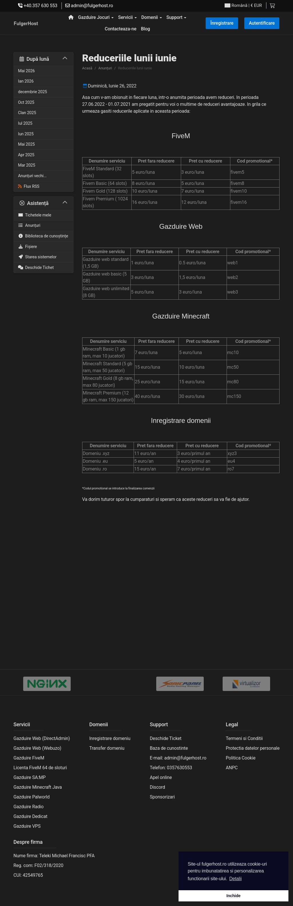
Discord (157, 787)
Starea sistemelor (37, 257)
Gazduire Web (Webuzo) (37, 748)
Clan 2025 (27, 112)
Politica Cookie (241, 758)
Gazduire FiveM (28, 758)
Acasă (87, 68)
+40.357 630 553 (37, 5)
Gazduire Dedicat (30, 816)
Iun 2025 (25, 134)
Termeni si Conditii (244, 738)
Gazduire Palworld (31, 797)
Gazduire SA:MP (29, 777)
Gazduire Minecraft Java (37, 787)
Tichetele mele (34, 215)
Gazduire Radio (28, 806)
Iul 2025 (25, 123)
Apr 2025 (26, 155)
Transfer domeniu (106, 748)
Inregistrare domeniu (109, 738)
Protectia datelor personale (253, 748)
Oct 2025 (26, 102)
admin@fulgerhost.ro (89, 5)
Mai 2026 (26, 71)
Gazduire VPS (27, 826)
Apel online (161, 777)
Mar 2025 (26, 165)
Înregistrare (221, 23)
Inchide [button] (233, 895)
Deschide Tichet (36, 267)
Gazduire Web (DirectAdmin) (41, 738)
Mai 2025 (26, 144)
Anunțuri (29, 225)
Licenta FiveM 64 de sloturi (40, 767)
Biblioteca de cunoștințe (43, 236)
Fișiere (27, 246)
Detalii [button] (235, 878)
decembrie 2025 (32, 91)
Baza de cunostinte (169, 748)
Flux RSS (28, 186)
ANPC (232, 767)
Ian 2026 (25, 81)
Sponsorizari (162, 797)
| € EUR (243, 5)
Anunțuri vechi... (32, 175)
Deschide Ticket (166, 738)
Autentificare (262, 23)
